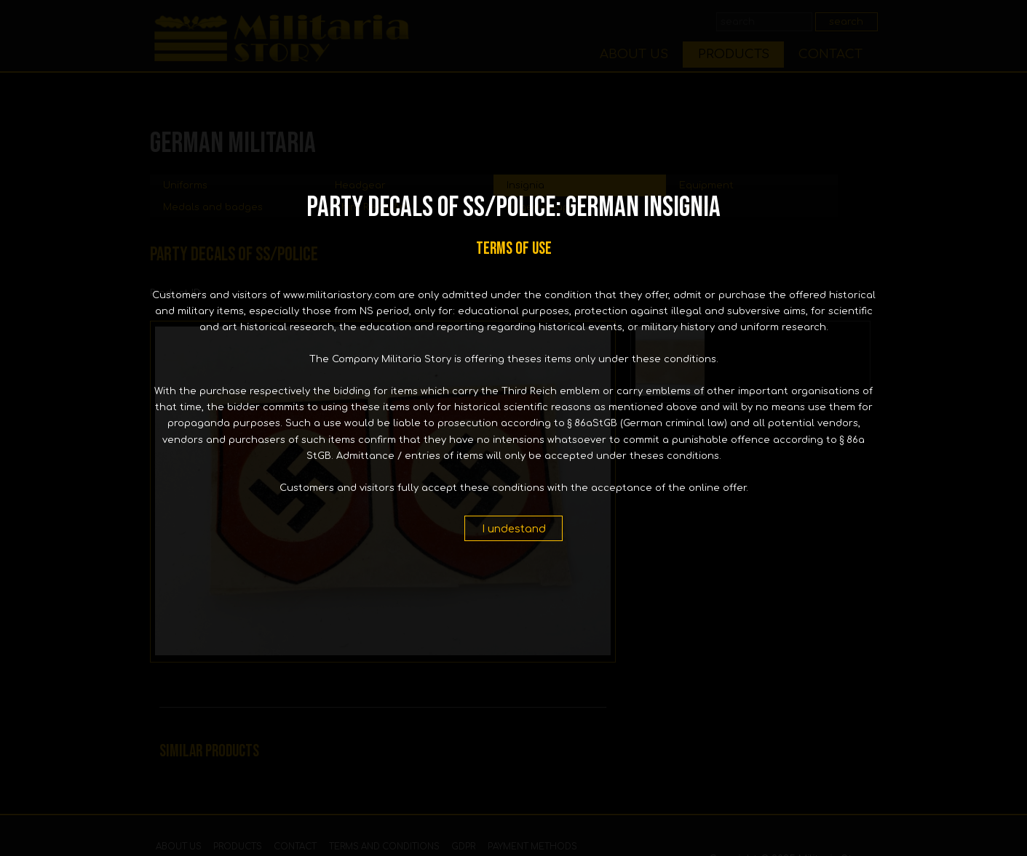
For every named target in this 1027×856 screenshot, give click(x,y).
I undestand (514, 529)
